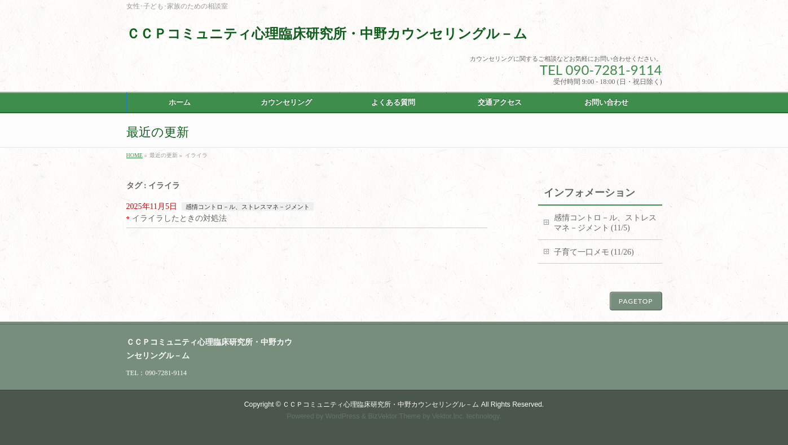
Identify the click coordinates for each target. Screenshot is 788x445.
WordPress (342, 416)
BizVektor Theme (394, 416)
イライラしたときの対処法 (179, 218)
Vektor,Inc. (448, 416)
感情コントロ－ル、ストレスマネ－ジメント (248, 206)
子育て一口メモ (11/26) (594, 252)
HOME (134, 155)
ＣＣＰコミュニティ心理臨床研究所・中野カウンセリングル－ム (326, 33)
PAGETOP (636, 301)
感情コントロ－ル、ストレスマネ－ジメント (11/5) (605, 222)
